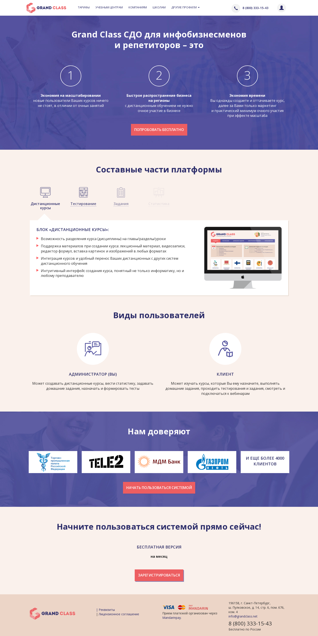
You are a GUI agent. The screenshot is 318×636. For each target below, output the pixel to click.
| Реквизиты (105, 610)
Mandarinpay (171, 617)
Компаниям (138, 7)
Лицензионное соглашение (119, 614)
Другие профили (185, 7)
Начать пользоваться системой (159, 487)
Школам (159, 7)
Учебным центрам (109, 7)
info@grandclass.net (243, 616)
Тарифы (84, 7)
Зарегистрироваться (159, 575)
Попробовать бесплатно (159, 129)
